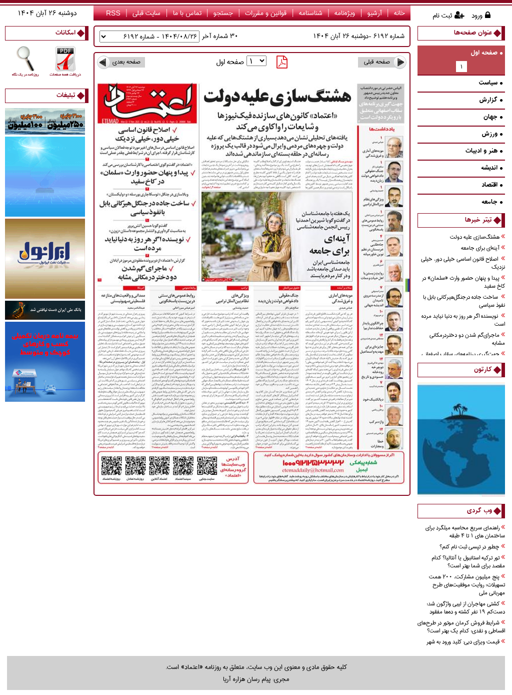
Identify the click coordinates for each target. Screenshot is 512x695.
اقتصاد (492, 185)
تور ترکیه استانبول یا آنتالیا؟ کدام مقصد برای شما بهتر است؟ (468, 562)
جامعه (492, 202)
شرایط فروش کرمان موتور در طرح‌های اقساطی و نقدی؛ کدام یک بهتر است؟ (461, 627)
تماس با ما (187, 13)
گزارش (490, 100)
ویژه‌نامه (344, 13)
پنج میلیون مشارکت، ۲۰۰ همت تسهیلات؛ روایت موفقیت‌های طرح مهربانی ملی (467, 585)
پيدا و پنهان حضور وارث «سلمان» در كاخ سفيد (463, 282)
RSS (113, 13)
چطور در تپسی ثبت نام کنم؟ (472, 547)
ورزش (492, 134)
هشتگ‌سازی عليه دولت (477, 237)
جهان (493, 117)
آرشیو (375, 13)
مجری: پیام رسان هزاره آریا (256, 679)
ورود (477, 15)
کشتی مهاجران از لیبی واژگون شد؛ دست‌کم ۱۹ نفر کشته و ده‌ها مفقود (465, 608)
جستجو (223, 13)
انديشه (491, 168)
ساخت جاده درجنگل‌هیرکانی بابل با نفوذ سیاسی (464, 301)
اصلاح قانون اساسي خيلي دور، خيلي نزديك (463, 263)
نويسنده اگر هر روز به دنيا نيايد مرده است (463, 320)
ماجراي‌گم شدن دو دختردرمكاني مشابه (467, 339)
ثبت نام (442, 15)
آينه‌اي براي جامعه (483, 248)
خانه (399, 13)
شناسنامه (310, 13)
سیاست (490, 83)
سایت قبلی (146, 13)
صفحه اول (486, 53)
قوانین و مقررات (265, 13)
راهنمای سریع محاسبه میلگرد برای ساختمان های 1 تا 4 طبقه (465, 532)
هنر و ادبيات (484, 151)
